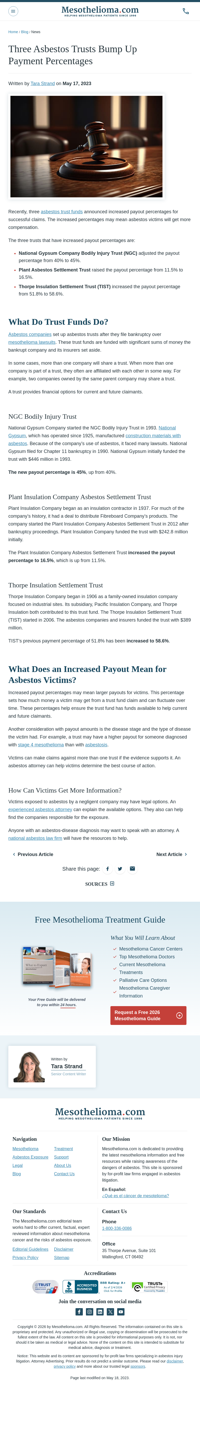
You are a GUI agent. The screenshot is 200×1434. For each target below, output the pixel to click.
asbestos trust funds (62, 211)
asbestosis (96, 744)
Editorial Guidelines (30, 1249)
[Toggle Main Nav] (13, 11)
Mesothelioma (25, 1149)
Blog (24, 32)
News (35, 32)
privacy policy (65, 1366)
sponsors (137, 1366)
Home (13, 32)
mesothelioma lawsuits (31, 342)
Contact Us (64, 1174)
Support (61, 1157)
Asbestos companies (30, 334)
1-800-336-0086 (117, 1228)
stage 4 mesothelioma (41, 744)
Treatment (63, 1149)
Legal (17, 1165)
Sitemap (62, 1257)
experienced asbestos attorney (40, 809)
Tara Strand (42, 83)
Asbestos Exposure (30, 1157)
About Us (62, 1165)
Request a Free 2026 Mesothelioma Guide (137, 1015)
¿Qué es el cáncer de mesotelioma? (135, 1196)
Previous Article (35, 854)
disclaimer (175, 1361)
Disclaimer (64, 1249)
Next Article (169, 854)
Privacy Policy (25, 1257)
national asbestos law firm (35, 838)
